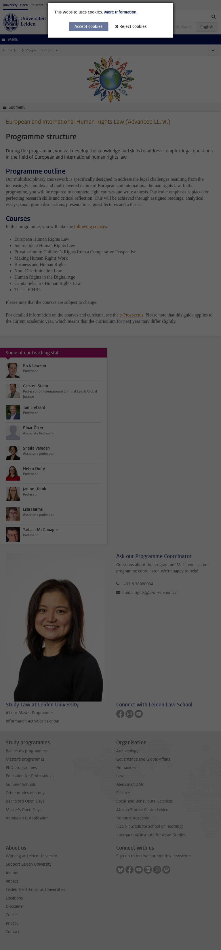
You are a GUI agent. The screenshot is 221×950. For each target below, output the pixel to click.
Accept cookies (88, 26)
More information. (121, 12)
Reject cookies (132, 26)
